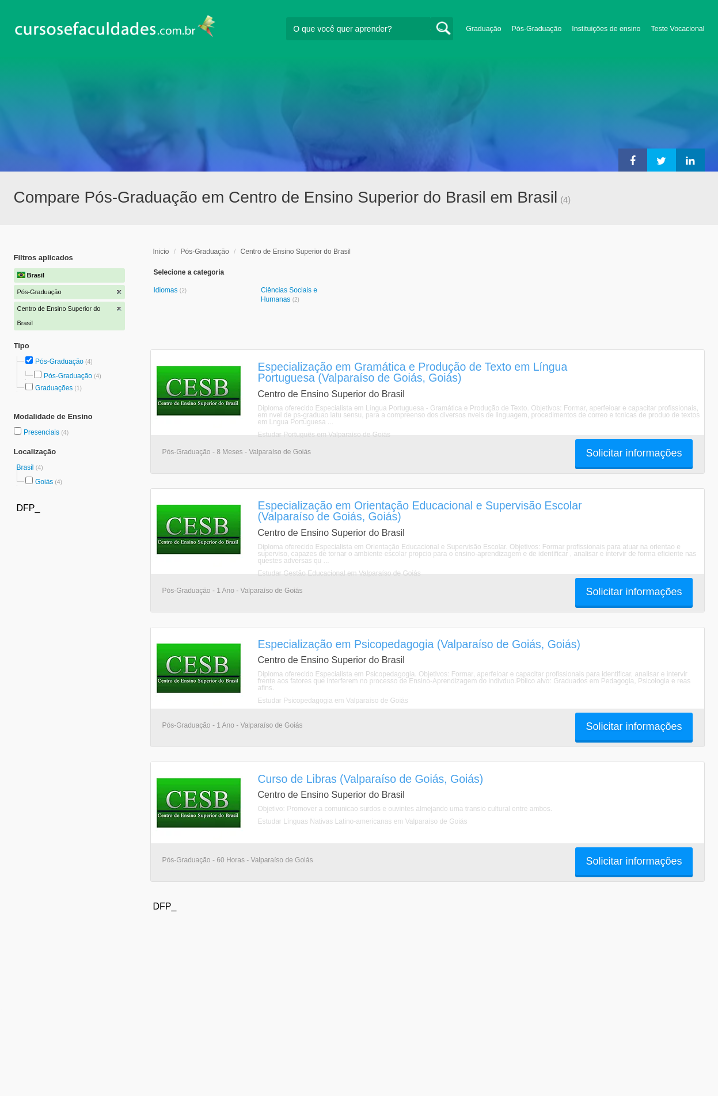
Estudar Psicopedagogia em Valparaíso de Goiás (333, 701)
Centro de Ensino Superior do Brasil (296, 252)
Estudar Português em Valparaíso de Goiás (324, 435)
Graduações (54, 388)
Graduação (483, 28)
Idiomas (167, 290)
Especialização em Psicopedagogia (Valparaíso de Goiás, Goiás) (419, 644)
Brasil (26, 467)
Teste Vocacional (678, 28)
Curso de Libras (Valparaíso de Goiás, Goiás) (371, 778)
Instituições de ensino (606, 28)
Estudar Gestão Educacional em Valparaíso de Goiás (339, 573)
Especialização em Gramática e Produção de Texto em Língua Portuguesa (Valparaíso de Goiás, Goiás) (413, 372)
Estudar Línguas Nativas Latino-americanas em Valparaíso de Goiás (363, 821)
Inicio (161, 252)
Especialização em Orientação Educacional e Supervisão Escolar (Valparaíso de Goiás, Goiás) (420, 511)
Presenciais (42, 432)
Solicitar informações (634, 453)
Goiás (44, 482)
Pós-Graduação (537, 28)
